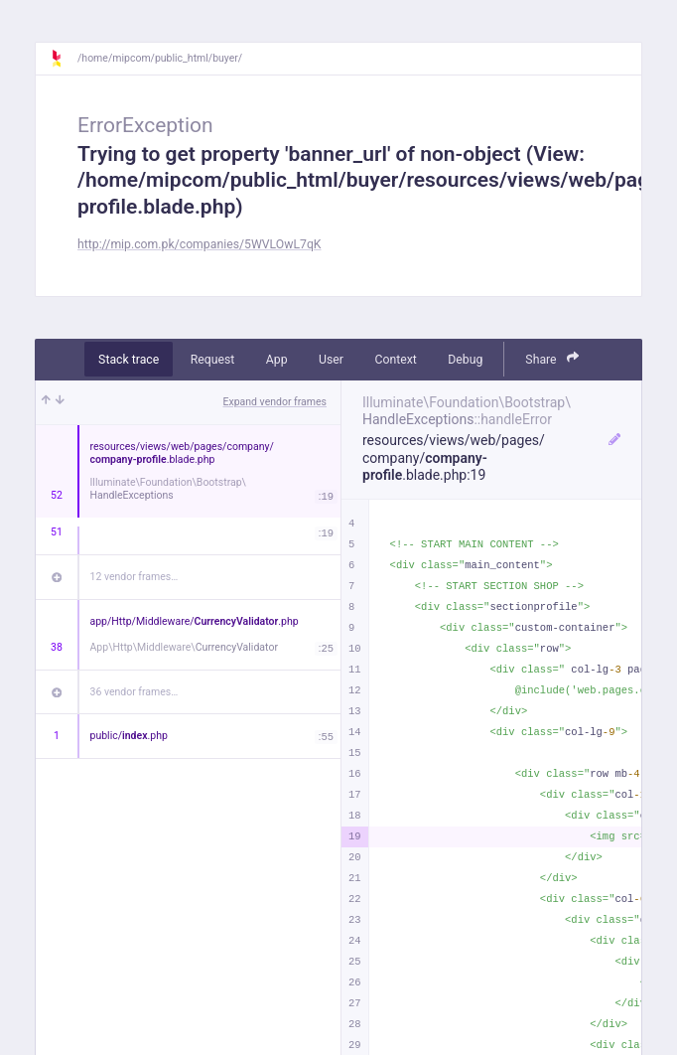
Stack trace (128, 360)
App (277, 360)
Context (395, 360)
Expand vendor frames (275, 401)
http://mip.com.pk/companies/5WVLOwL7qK (199, 244)
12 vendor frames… (134, 576)
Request (213, 360)
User (331, 360)
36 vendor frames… (134, 691)
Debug (465, 360)
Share (552, 358)
